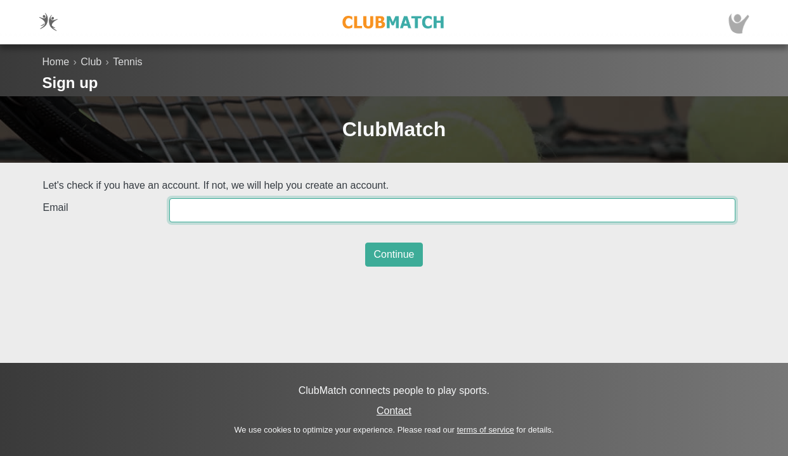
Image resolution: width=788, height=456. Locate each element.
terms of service (485, 429)
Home (56, 61)
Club (91, 61)
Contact (394, 410)
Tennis (127, 61)
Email (55, 207)
